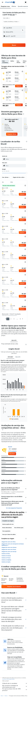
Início (2, 730)
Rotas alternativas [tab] (7, 563)
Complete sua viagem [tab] (7, 556)
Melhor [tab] (12, 61)
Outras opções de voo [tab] (8, 559)
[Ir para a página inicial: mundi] (10, 2)
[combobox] (7, 18)
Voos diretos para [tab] (18, 563)
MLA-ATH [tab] (14, 340)
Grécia (6, 730)
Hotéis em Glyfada (6, 595)
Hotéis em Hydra (6, 597)
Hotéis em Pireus (6, 593)
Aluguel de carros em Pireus (9, 585)
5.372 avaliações (12, 486)
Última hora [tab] (24, 61)
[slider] (26, 173)
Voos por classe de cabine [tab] (9, 570)
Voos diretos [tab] (18, 61)
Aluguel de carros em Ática (8, 577)
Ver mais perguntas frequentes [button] (14, 543)
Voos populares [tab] (6, 566)
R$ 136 (12, 15)
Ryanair (10, 482)
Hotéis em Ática (6, 589)
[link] (11, 134)
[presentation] (16, 14)
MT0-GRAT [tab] (10, 392)
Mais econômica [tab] (5, 61)
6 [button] (20, 319)
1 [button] (7, 319)
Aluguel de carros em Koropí (9, 587)
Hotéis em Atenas (6, 591)
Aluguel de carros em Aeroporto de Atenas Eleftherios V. (13, 580)
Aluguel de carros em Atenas (9, 583)
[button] (2, 2)
